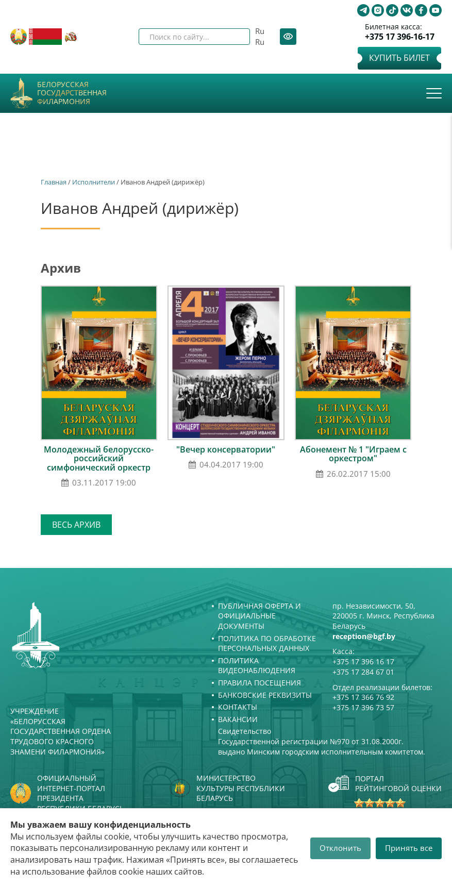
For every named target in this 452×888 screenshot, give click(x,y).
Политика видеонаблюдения (256, 666)
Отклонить (340, 848)
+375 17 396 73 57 (363, 707)
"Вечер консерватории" (225, 449)
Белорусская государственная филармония (72, 93)
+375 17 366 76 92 (363, 697)
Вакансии (238, 719)
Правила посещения (259, 683)
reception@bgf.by (363, 636)
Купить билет (399, 57)
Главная (53, 182)
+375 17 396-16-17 (399, 37)
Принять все (408, 848)
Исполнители (93, 182)
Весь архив (76, 524)
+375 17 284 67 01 (363, 672)
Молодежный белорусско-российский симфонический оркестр (99, 458)
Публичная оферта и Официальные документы (259, 616)
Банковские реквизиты (265, 695)
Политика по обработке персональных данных (267, 643)
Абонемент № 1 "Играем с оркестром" (353, 454)
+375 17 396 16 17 (363, 661)
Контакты (237, 707)
